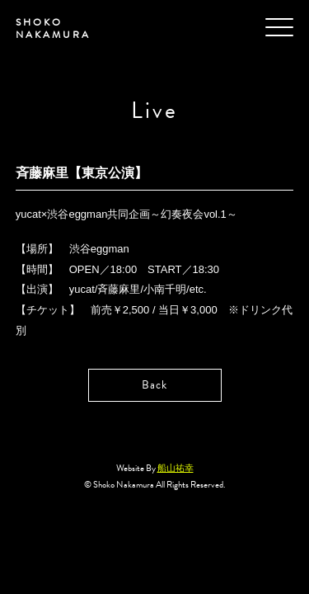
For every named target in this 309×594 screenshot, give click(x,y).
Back (154, 385)
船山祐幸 (175, 468)
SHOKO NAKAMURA (53, 28)
